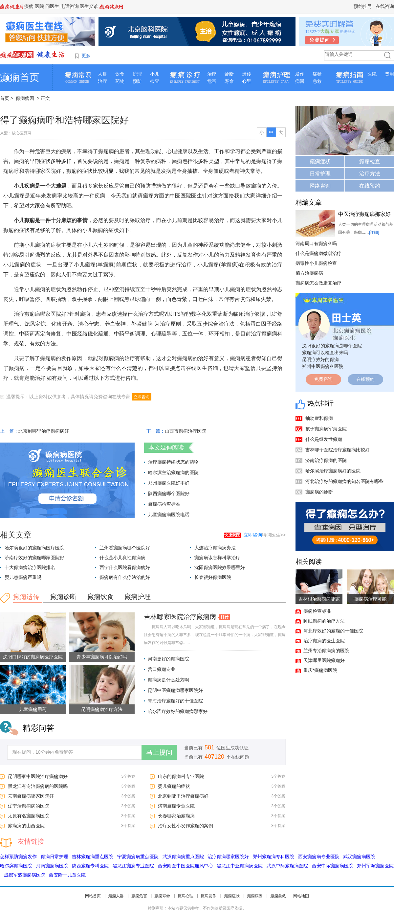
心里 (246, 81)
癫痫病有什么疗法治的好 (124, 577)
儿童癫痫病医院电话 (168, 514)
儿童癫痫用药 (33, 709)
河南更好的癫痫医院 (168, 658)
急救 (317, 81)
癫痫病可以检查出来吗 (325, 352)
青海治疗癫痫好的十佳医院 (175, 700)
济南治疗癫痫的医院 (326, 460)
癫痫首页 (19, 77)
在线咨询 (385, 6)
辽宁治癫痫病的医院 (28, 806)
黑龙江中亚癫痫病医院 (240, 865)
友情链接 (31, 841)
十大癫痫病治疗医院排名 (30, 567)
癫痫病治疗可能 (370, 599)
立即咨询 (141, 397)
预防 (137, 81)
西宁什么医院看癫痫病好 (124, 567)
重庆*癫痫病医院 (320, 670)
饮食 (119, 74)
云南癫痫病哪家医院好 (31, 796)
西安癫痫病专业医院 (318, 856)
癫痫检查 (369, 161)
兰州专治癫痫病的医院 (326, 650)
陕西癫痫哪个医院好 (168, 493)
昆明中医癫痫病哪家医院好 (175, 690)
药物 (119, 81)
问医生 (52, 6)
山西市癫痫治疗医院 (185, 431)
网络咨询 (320, 186)
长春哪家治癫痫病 (176, 815)
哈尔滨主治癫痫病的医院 (173, 472)
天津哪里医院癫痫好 (324, 660)
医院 (39, 6)
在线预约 (369, 186)
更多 (86, 55)
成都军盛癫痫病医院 (24, 875)
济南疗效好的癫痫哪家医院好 (34, 557)
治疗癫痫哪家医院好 (228, 856)
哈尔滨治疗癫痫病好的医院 (333, 470)
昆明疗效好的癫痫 (320, 359)
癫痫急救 (278, 896)
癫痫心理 (185, 896)
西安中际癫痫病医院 (332, 865)
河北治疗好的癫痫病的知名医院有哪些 (344, 481)
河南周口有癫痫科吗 (316, 243)
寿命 (229, 81)
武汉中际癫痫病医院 (287, 865)
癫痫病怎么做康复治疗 (318, 283)
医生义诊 (89, 6)
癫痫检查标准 (317, 611)
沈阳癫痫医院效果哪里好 (219, 567)
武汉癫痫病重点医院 (183, 856)
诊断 (229, 74)
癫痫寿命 (162, 896)
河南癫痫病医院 (52, 865)
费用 (389, 74)
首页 (4, 98)
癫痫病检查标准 (164, 504)
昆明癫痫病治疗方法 (101, 709)
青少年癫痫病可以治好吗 (102, 656)
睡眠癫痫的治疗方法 (324, 621)
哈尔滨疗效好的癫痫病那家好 (178, 711)
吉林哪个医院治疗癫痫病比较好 (337, 449)
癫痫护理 (137, 596)
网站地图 (301, 896)
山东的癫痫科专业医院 (181, 776)
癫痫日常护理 (54, 856)
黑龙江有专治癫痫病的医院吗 (38, 786)
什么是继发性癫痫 (323, 439)
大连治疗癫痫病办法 (215, 547)
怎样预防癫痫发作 (18, 856)
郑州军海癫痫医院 (375, 865)
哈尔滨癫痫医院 (16, 865)
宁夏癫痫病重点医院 (138, 856)
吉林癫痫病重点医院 (92, 856)
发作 (299, 74)
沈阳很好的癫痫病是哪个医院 (332, 345)
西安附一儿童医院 (67, 875)
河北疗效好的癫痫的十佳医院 (333, 630)
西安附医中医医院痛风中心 (185, 865)
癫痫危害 (139, 896)
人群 (102, 74)
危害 (211, 81)
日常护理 (320, 173)
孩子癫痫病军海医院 (326, 428)
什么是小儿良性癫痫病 (122, 557)
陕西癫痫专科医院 (90, 865)
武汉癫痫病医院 (359, 856)
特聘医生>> (265, 535)
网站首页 (93, 896)
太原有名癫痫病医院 (28, 815)
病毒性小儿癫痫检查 (316, 263)
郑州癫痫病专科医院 (273, 856)
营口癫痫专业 (161, 669)
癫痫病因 (25, 98)
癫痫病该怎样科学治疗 (217, 557)
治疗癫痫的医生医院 (324, 640)
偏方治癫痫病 (309, 273)
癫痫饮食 (100, 596)
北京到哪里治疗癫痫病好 (43, 431)
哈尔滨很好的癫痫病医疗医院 (34, 547)
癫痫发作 (208, 896)
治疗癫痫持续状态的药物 (173, 462)
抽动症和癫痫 (319, 418)
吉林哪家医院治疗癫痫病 (180, 616)
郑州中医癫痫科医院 (322, 366)
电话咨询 (69, 6)
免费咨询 (323, 379)
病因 (299, 81)
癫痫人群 (116, 896)
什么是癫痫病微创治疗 (318, 253)
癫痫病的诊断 (319, 491)
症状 (317, 74)
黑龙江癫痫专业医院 (133, 865)
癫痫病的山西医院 (26, 825)
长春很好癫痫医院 (212, 577)
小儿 (154, 74)
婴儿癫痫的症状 (174, 786)
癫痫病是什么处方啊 (168, 679)
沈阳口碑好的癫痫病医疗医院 (33, 656)
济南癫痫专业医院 (176, 806)
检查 (154, 81)
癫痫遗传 (26, 596)
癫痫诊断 (63, 596)
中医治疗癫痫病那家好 (364, 214)
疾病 (28, 6)
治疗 (102, 81)
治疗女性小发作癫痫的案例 (185, 825)
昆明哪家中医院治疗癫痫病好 (38, 776)
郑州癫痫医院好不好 (168, 483)
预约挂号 (363, 6)
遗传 (246, 74)
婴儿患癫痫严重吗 (23, 577)
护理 (137, 74)
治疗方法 (369, 173)
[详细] (374, 232)
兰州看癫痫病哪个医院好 (124, 547)
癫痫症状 (320, 161)
